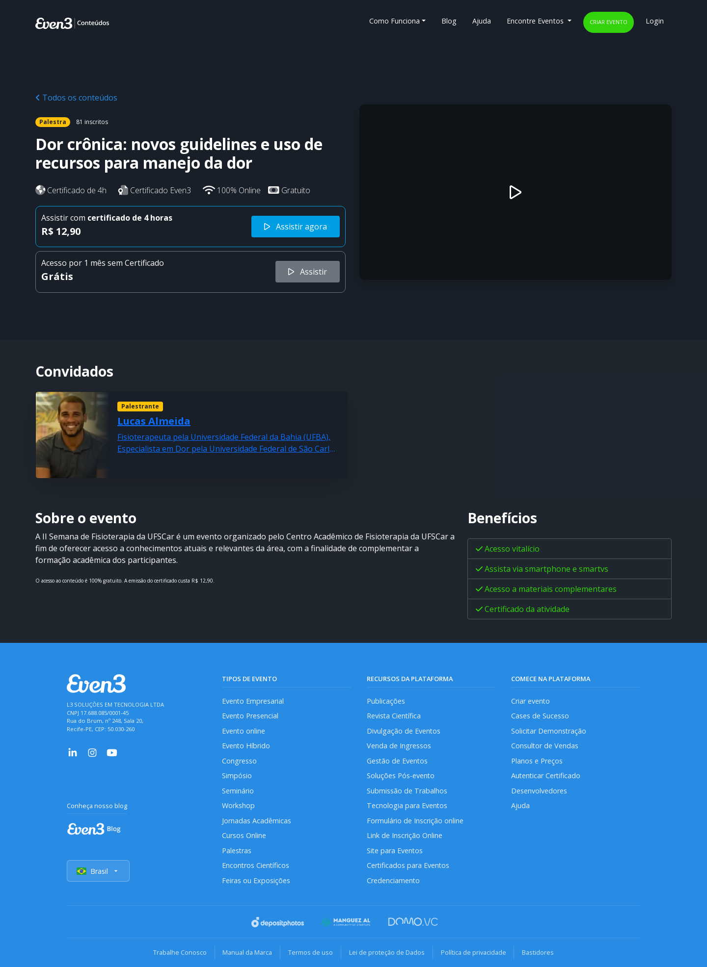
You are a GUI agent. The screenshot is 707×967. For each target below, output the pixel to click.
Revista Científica (394, 716)
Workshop (238, 806)
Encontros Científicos (256, 865)
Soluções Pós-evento (401, 776)
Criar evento (608, 21)
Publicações (386, 701)
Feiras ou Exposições (256, 881)
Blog (449, 20)
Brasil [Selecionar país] (98, 871)
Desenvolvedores (539, 790)
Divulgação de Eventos (404, 731)
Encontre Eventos (536, 20)
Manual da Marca (247, 952)
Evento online (244, 731)
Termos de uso (310, 952)
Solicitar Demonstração (549, 731)
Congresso (239, 760)
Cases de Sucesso (540, 716)
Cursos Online (244, 835)
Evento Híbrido (246, 746)
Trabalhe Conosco (179, 952)
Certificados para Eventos (408, 865)
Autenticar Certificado (546, 776)
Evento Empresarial (253, 701)
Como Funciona (394, 20)
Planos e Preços (537, 760)
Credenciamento (393, 881)
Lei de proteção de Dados (387, 952)
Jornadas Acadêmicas (256, 820)
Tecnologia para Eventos (407, 806)
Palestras (237, 850)
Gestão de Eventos (398, 760)
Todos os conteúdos (76, 97)
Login (655, 20)
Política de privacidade (473, 952)
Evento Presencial (250, 716)
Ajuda (481, 20)
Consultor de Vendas (545, 746)
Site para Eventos (395, 850)
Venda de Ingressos (399, 746)
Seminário (238, 790)
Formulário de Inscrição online (415, 820)
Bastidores (538, 952)
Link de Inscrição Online (404, 835)
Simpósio (237, 776)
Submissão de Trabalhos (407, 790)
